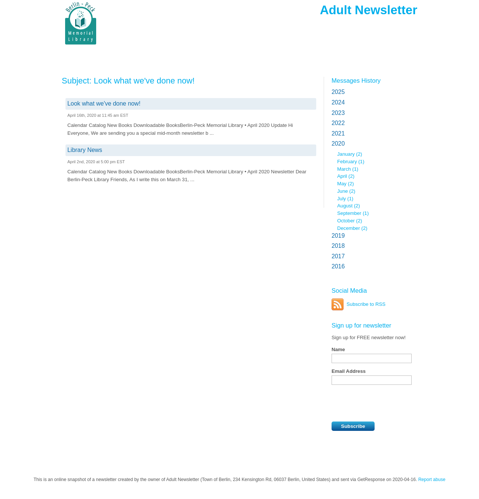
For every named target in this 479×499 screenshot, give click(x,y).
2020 (338, 143)
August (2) (348, 206)
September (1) (353, 213)
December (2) (352, 228)
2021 (338, 133)
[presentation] (388, 403)
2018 (338, 246)
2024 (338, 102)
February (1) (350, 161)
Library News (84, 150)
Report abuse (432, 479)
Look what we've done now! (103, 103)
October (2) (349, 220)
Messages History (356, 80)
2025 (338, 92)
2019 (338, 235)
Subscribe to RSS (366, 304)
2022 (338, 123)
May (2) (345, 183)
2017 (338, 256)
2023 (338, 113)
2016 (338, 266)
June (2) (346, 191)
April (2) (345, 176)
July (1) (345, 198)
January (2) (349, 154)
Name (338, 349)
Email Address (349, 371)
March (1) (347, 169)
